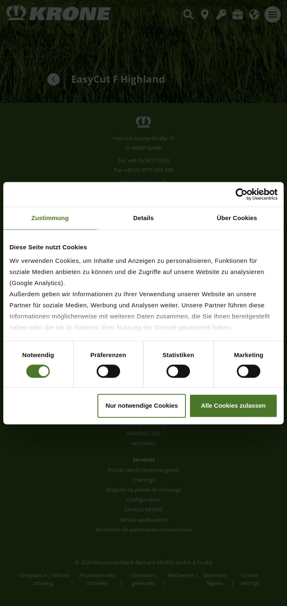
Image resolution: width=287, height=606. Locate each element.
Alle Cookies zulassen (233, 405)
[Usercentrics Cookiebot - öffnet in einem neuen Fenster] (242, 194)
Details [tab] (143, 217)
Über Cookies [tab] (237, 217)
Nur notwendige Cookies (142, 405)
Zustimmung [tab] (50, 217)
